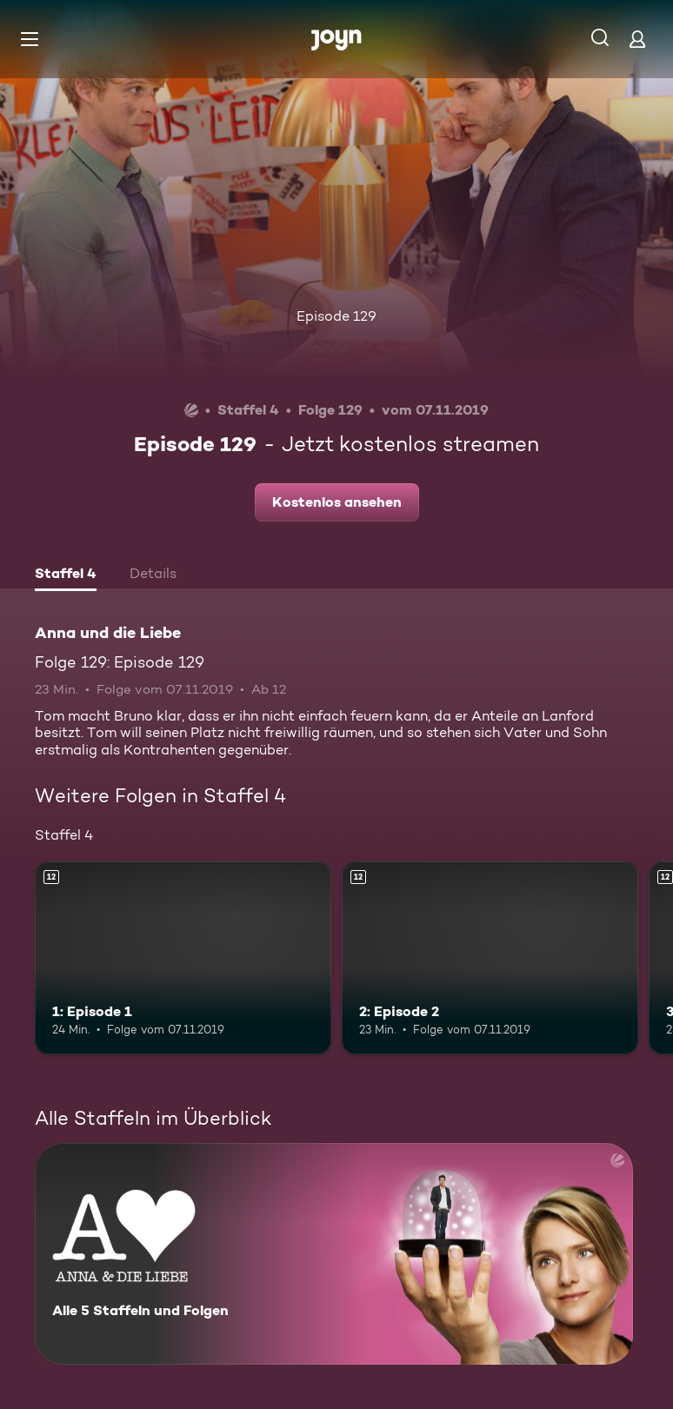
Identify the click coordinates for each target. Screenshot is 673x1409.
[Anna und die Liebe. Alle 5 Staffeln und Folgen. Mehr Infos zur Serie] (334, 1254)
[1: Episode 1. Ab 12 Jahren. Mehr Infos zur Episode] (183, 957)
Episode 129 (336, 316)
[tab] (65, 575)
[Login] (637, 38)
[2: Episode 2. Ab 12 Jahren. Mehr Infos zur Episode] (490, 957)
